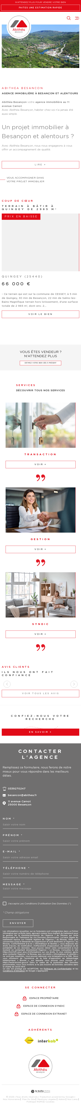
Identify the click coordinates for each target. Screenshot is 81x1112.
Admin (61, 1099)
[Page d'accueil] (19, 26)
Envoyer (18, 923)
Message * (14, 884)
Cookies (49, 1102)
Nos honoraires (11, 1099)
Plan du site (28, 1099)
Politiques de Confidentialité (58, 969)
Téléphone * (16, 868)
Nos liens (72, 1099)
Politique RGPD (35, 1102)
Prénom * (13, 835)
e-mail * (11, 851)
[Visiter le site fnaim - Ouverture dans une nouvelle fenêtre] (29, 1040)
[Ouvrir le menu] (77, 18)
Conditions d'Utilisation (14, 971)
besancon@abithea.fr (22, 795)
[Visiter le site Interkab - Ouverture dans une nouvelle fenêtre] (48, 1040)
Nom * (9, 818)
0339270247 (17, 788)
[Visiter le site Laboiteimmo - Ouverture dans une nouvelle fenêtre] (40, 1091)
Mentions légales (46, 1099)
